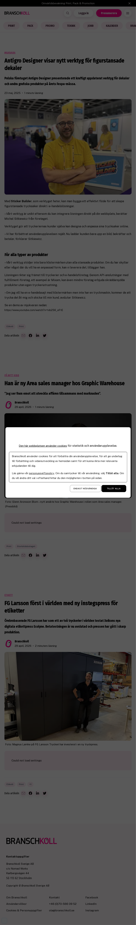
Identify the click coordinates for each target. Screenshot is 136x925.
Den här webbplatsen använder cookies (43, 445)
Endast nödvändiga (85, 488)
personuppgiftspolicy (42, 473)
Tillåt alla (114, 488)
